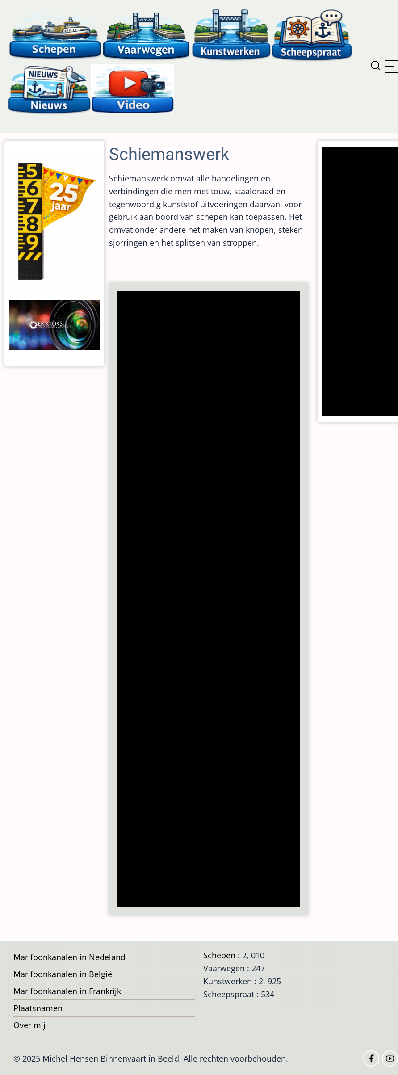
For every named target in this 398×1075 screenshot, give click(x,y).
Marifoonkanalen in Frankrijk (67, 991)
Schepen (219, 955)
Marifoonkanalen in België (62, 974)
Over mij (29, 1025)
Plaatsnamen (38, 1008)
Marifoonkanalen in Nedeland (69, 957)
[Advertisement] (209, 600)
